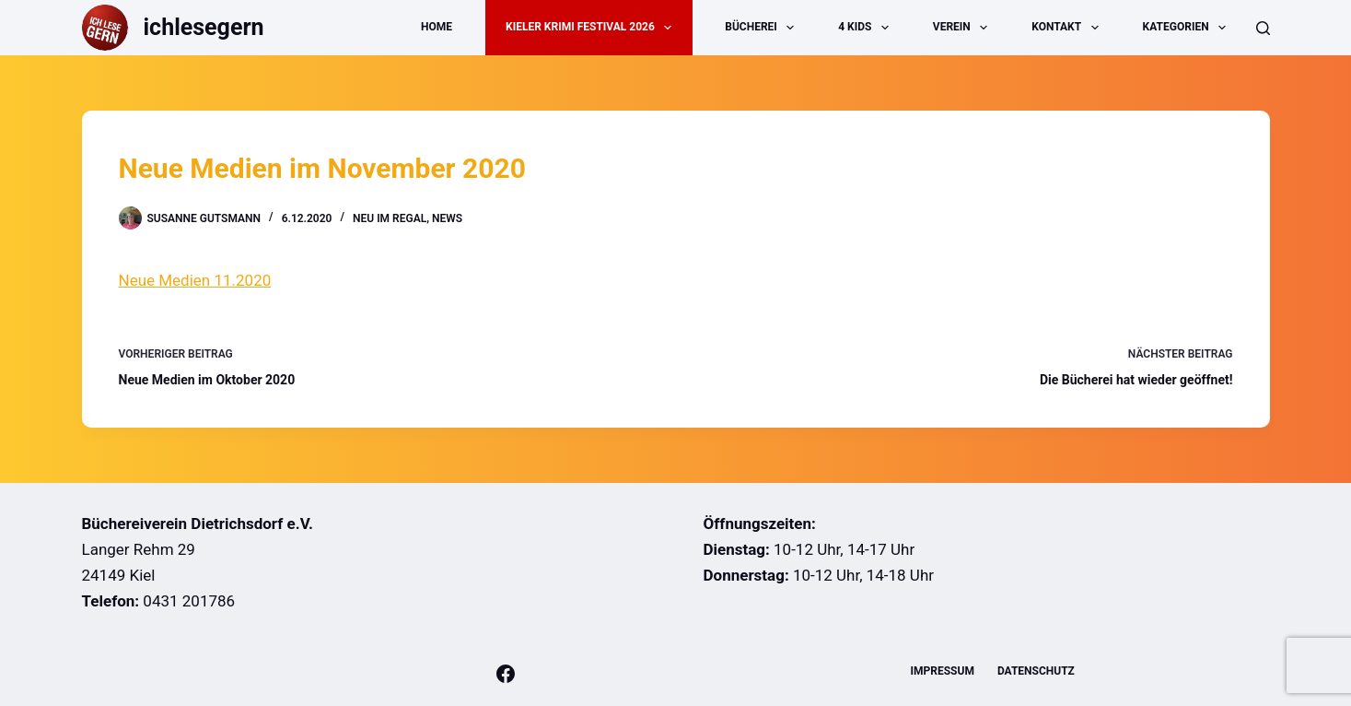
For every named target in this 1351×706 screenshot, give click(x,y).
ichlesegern (204, 27)
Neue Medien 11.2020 (195, 280)
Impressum (942, 671)
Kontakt (1068, 28)
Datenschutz (1036, 671)
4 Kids (867, 28)
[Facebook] (505, 674)
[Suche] (1263, 28)
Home (436, 26)
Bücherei (763, 28)
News (447, 218)
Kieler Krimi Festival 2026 (592, 28)
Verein (964, 28)
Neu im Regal (389, 218)
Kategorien (1188, 28)
